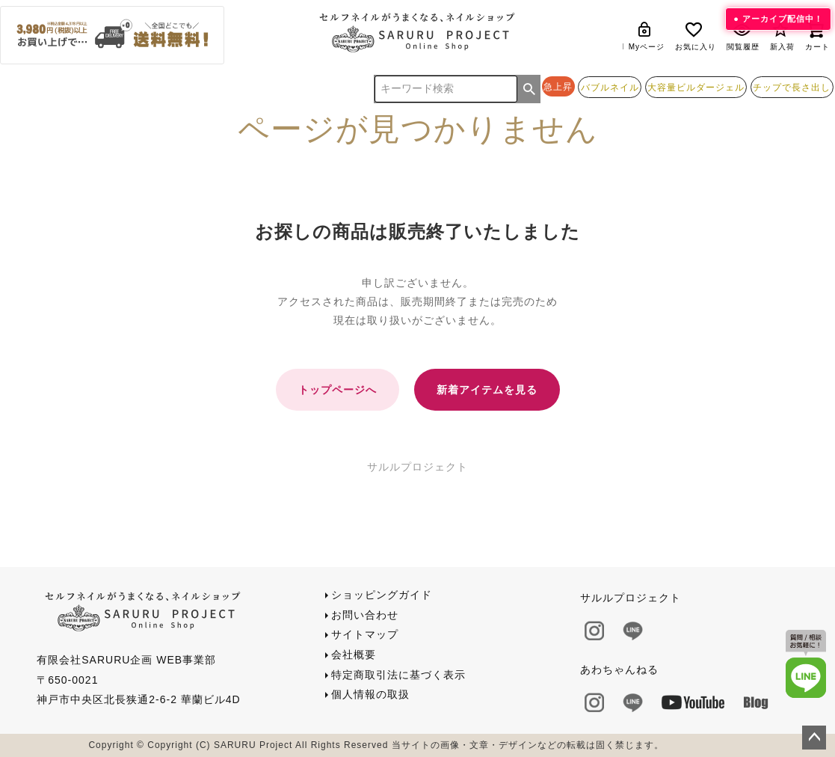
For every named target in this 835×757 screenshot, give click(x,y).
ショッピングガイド (381, 595)
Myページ (647, 35)
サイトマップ (364, 634)
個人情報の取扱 (370, 694)
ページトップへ (814, 738)
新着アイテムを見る (487, 390)
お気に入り (695, 35)
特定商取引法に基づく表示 (398, 675)
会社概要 (353, 655)
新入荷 (782, 35)
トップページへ (337, 390)
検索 (529, 89)
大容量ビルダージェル (696, 87)
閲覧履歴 (743, 35)
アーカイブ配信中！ (782, 18)
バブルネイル (610, 87)
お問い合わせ (364, 615)
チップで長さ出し (792, 87)
